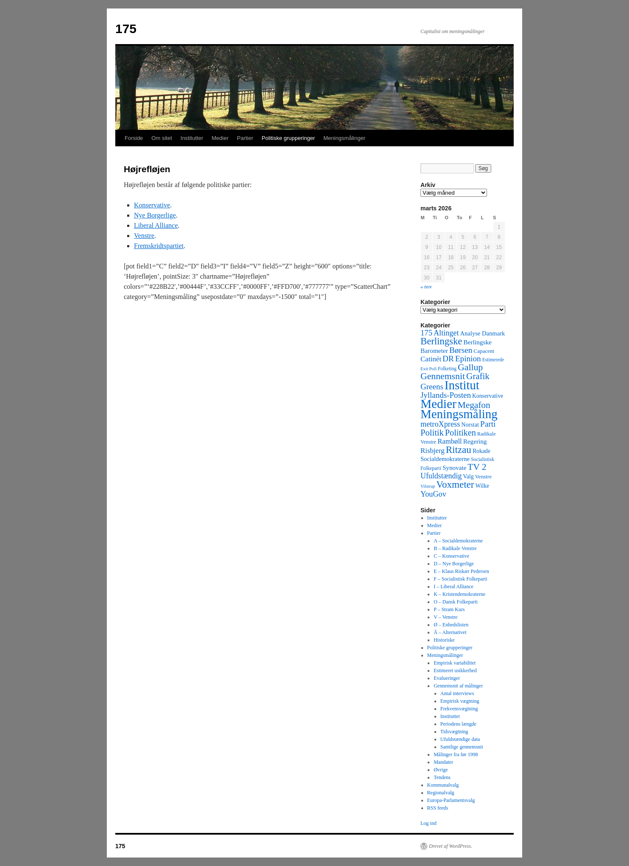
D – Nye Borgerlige (454, 564)
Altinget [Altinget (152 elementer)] (446, 333)
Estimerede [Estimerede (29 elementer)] (493, 359)
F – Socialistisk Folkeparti (460, 579)
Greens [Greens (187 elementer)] (431, 386)
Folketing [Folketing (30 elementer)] (447, 368)
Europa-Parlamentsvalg (451, 800)
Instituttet (450, 716)
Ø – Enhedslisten (451, 625)
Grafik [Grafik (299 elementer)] (478, 376)
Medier (220, 138)
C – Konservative (451, 556)
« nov (426, 287)
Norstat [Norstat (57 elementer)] (470, 424)
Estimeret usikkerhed (455, 670)
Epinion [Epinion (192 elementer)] (468, 358)
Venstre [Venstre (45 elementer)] (483, 476)
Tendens (442, 777)
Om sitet (161, 138)
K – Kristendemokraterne (459, 594)
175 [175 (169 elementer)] (426, 332)
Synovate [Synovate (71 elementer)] (454, 467)
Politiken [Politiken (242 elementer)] (460, 432)
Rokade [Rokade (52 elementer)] (481, 451)
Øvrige (441, 770)
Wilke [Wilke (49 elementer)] (483, 486)
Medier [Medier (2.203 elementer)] (438, 404)
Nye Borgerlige (155, 215)
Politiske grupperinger (288, 138)
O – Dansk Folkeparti (456, 602)
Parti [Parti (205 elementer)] (488, 423)
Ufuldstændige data (460, 739)
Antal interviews (457, 693)
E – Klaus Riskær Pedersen (461, 571)
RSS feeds (437, 808)
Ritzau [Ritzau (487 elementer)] (458, 449)
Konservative (152, 205)
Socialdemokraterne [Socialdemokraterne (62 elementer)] (445, 458)
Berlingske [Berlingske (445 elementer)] (441, 341)
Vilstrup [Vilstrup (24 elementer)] (427, 486)
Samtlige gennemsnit (461, 747)
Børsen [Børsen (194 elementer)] (460, 350)
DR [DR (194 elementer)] (448, 358)
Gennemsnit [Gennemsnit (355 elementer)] (442, 376)
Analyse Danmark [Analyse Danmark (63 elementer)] (482, 333)
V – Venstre (445, 617)
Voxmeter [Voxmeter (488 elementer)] (455, 484)
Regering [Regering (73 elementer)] (475, 441)
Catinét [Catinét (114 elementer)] (430, 359)
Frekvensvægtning (459, 709)
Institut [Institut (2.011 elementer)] (462, 385)
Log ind (428, 823)
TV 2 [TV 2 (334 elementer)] (477, 467)
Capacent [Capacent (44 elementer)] (483, 351)
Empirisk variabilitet (455, 663)
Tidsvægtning (454, 732)
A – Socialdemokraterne (458, 541)
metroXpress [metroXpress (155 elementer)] (440, 424)
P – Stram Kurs (449, 609)
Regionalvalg (440, 793)
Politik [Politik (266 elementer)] (432, 432)
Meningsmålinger (344, 138)
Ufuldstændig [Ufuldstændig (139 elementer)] (441, 476)
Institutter (192, 138)
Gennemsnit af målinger (458, 686)
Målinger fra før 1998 (456, 754)
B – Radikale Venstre (455, 548)
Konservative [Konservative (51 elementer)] (487, 396)
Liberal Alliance (156, 225)
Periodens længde (458, 724)
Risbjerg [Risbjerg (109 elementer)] (432, 451)
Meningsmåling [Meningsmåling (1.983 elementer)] (459, 414)
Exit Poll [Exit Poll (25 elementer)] (428, 368)
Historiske (444, 640)
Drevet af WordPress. (450, 846)
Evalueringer (447, 678)
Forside (134, 138)
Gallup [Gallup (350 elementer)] (470, 367)
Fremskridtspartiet (159, 245)
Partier (245, 138)
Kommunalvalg (443, 785)
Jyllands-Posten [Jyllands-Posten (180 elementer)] (445, 395)
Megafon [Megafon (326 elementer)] (474, 405)
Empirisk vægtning (459, 701)
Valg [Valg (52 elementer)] (468, 476)
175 (125, 29)
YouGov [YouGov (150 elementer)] (433, 494)
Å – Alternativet (450, 632)
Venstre (144, 235)
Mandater (443, 762)
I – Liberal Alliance (453, 586)
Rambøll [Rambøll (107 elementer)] (449, 441)
